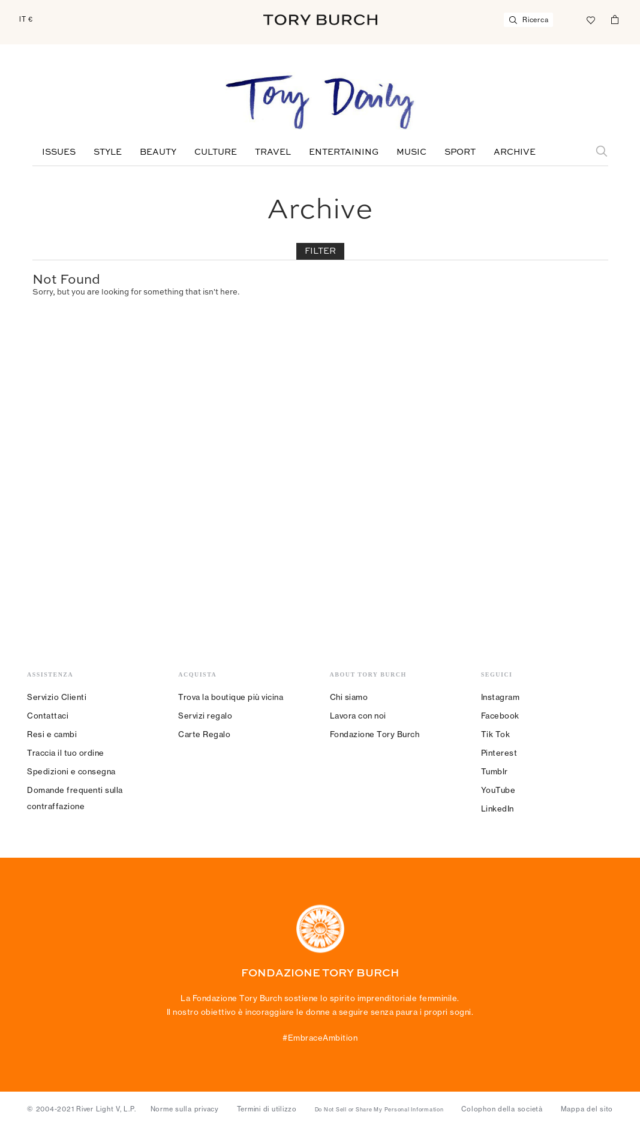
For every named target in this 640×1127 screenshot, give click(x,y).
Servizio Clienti (56, 697)
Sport (460, 152)
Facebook (500, 715)
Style (108, 152)
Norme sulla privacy (185, 1109)
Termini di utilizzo (267, 1109)
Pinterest (499, 753)
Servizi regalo (205, 715)
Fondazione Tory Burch (375, 734)
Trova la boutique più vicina (230, 697)
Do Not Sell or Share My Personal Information (379, 1110)
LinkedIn (497, 808)
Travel (273, 152)
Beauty (158, 152)
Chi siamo (349, 697)
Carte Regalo (204, 734)
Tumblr (494, 771)
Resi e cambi (52, 734)
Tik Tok (495, 734)
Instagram (500, 697)
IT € (26, 19)
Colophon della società (502, 1109)
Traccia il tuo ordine (65, 753)
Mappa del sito (587, 1109)
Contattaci (47, 715)
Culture (215, 152)
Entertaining (343, 152)
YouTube (498, 790)
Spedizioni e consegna (71, 771)
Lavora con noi (358, 715)
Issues (59, 152)
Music (411, 152)
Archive (515, 152)
